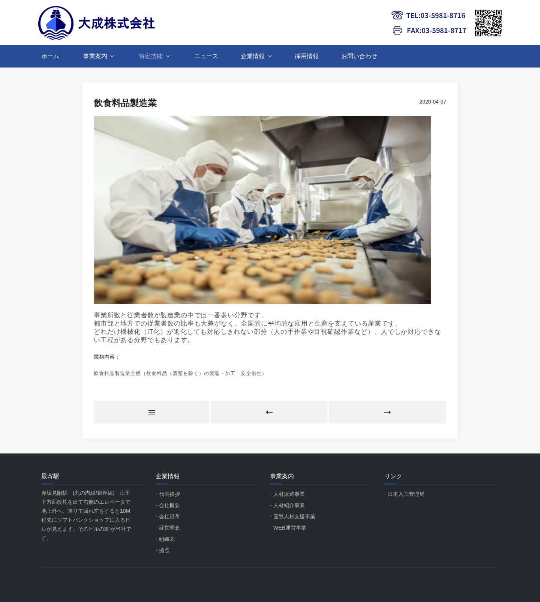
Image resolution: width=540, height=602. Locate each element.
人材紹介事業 (289, 505)
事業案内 (95, 56)
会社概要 (169, 505)
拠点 (164, 550)
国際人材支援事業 (294, 516)
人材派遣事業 (289, 494)
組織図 (167, 539)
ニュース (206, 56)
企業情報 (253, 56)
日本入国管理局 (406, 494)
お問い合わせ (359, 56)
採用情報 (307, 56)
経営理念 (169, 528)
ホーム (50, 56)
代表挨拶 (169, 494)
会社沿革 (169, 516)
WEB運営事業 (289, 528)
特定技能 (151, 56)
